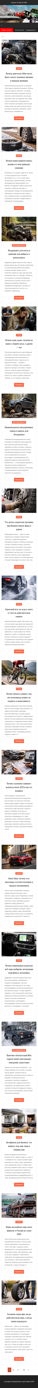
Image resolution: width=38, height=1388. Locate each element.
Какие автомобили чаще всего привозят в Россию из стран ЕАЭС (19, 1230)
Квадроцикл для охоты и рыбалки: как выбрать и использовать (19, 254)
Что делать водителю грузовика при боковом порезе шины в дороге (19, 526)
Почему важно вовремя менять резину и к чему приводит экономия (19, 164)
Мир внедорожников (19, 245)
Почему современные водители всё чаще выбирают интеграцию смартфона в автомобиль (19, 969)
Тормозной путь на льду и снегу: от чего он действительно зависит (19, 613)
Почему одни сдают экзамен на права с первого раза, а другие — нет (19, 344)
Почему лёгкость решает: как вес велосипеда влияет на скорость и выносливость (19, 697)
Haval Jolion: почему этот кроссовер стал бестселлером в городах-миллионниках (19, 882)
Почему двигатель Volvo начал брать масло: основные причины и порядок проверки (19, 77)
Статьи (19, 68)
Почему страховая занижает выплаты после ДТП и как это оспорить (19, 787)
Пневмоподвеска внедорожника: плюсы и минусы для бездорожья (19, 431)
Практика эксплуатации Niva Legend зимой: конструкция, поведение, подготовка (19, 1059)
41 (24, 1370)
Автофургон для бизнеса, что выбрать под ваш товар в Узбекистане (19, 1146)
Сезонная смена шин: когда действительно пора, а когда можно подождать (19, 1318)
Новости (18, 778)
